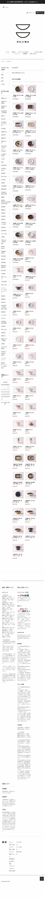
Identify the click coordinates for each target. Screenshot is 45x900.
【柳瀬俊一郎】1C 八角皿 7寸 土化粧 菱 (30, 96)
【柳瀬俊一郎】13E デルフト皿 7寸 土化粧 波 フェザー (18, 187)
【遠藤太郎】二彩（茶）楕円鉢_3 (30, 501)
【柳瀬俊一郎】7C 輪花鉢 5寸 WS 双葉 (30, 242)
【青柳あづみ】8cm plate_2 (29, 294)
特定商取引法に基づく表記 (12, 861)
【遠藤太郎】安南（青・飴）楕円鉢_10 (18, 519)
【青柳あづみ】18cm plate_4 (29, 258)
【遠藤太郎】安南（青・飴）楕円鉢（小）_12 (18, 537)
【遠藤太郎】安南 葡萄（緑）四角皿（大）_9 (17, 465)
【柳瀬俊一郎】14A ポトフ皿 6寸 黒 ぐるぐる (30, 186)
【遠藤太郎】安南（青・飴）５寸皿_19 (18, 501)
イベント (17, 53)
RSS (10, 870)
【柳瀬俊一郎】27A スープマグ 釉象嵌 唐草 (18, 295)
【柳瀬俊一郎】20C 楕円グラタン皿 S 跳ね (30, 224)
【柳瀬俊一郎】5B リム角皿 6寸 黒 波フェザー (18, 131)
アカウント (31, 12)
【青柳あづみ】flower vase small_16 (17, 447)
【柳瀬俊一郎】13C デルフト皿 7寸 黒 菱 (18, 168)
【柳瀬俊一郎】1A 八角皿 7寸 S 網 (18, 96)
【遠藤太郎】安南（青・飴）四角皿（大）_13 (30, 465)
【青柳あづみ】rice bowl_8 (17, 379)
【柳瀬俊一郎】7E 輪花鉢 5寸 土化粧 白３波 (18, 259)
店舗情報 (25, 53)
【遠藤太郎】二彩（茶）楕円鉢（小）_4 (30, 519)
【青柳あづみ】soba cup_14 (17, 276)
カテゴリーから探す (24, 52)
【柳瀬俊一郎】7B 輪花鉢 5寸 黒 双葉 (18, 242)
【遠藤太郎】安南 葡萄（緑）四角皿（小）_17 (18, 483)
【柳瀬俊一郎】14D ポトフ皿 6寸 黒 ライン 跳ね (18, 206)
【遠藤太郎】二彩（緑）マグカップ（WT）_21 (30, 537)
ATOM (13, 870)
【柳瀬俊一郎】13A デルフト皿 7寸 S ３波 (18, 151)
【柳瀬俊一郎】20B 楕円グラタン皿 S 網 (18, 224)
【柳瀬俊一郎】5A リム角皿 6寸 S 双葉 (30, 114)
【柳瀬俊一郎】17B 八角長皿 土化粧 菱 (30, 206)
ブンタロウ (8, 61)
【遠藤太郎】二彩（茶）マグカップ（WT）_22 (18, 555)
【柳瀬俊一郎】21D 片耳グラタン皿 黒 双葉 (30, 277)
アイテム (39, 12)
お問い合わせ (33, 53)
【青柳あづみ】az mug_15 (29, 430)
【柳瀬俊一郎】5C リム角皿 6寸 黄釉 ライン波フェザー (30, 132)
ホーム (3, 61)
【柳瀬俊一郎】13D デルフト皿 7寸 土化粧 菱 (30, 168)
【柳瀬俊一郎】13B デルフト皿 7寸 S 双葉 (30, 151)
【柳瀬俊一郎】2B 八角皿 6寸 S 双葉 (18, 114)
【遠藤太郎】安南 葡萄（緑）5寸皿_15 (30, 483)
